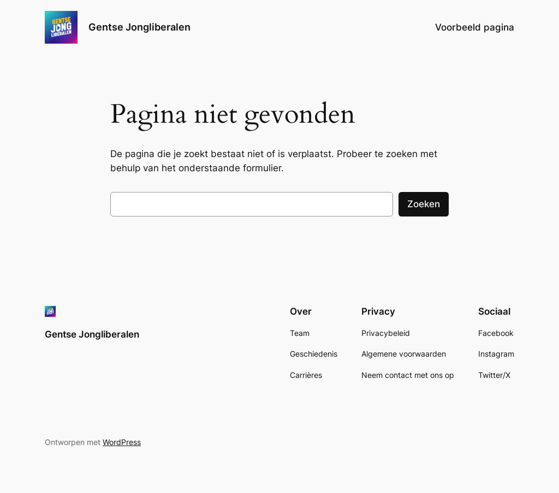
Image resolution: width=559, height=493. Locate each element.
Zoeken (423, 204)
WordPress (122, 442)
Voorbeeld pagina (474, 27)
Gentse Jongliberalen (139, 27)
